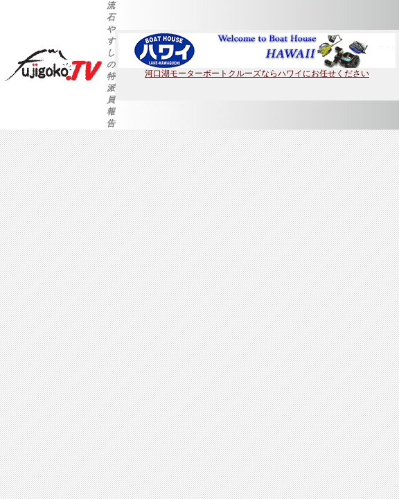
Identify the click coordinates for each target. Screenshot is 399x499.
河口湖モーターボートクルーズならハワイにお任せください (257, 69)
